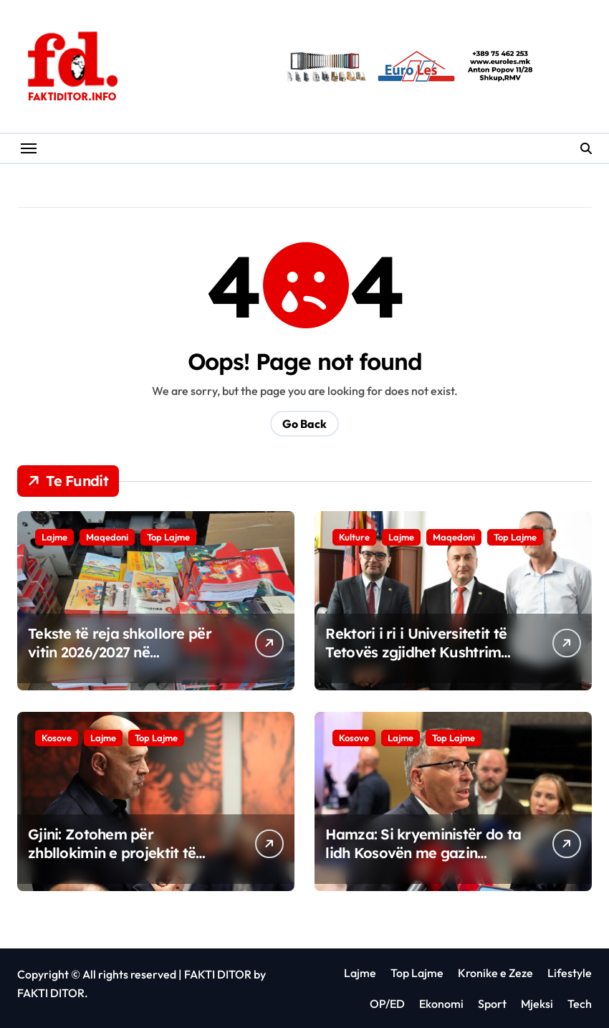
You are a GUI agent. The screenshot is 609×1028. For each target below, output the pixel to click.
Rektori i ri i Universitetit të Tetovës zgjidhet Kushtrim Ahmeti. (416, 652)
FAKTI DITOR (217, 974)
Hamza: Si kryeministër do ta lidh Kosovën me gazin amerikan (423, 852)
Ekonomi (441, 1003)
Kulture (354, 537)
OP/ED (387, 1003)
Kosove (57, 737)
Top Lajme (168, 537)
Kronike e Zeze (495, 973)
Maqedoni (107, 537)
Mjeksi (537, 1003)
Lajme (54, 537)
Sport (492, 1003)
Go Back (304, 424)
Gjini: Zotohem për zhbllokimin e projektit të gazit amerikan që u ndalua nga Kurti (121, 862)
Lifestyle (569, 973)
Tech (579, 1003)
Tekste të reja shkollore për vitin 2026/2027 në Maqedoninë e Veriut (119, 652)
